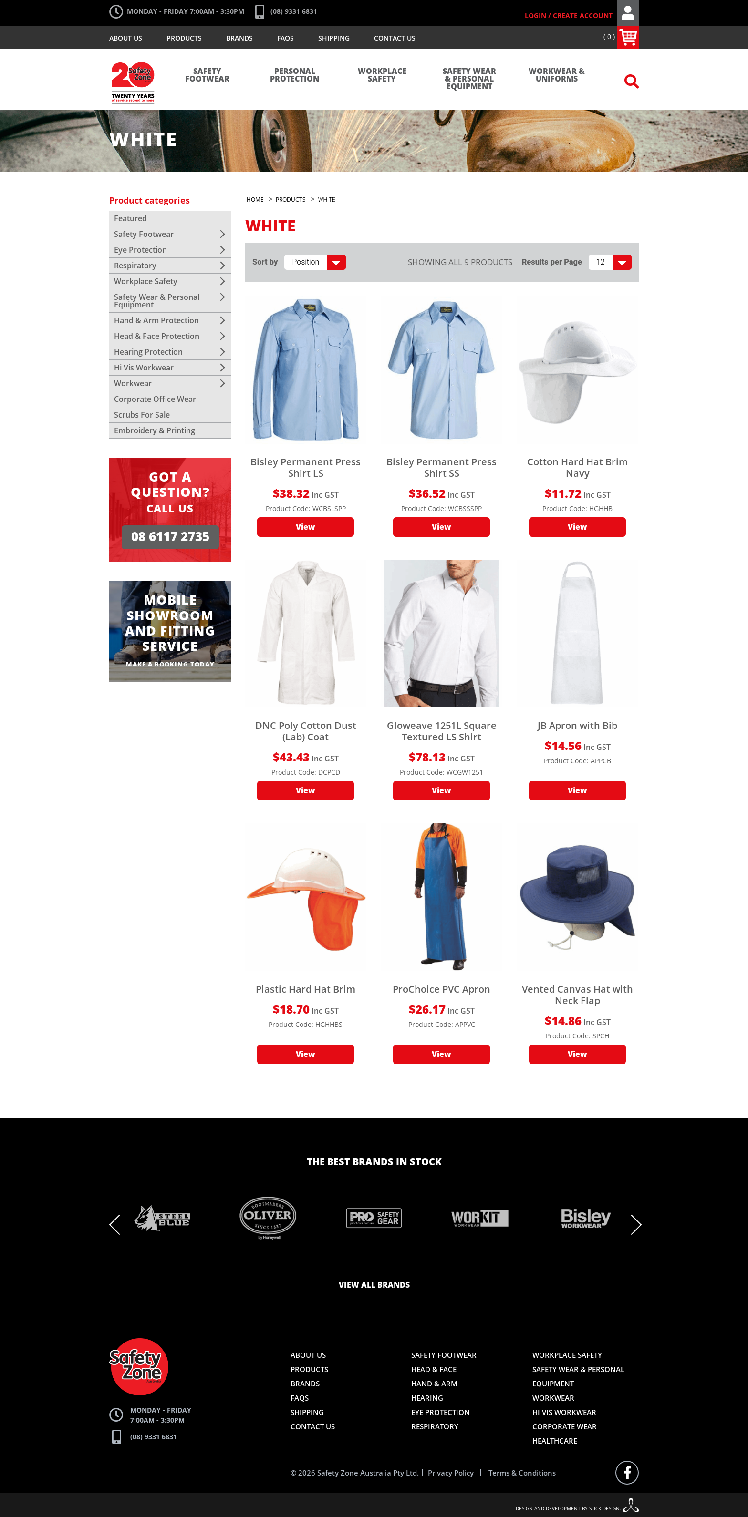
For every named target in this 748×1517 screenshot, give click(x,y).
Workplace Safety (382, 75)
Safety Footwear (207, 75)
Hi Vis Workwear (144, 367)
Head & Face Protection (156, 336)
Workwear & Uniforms (557, 75)
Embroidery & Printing (154, 430)
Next (631, 1225)
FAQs (285, 37)
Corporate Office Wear (155, 399)
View (305, 527)
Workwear (133, 383)
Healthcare (554, 1440)
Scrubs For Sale (142, 415)
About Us (125, 37)
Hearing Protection (148, 352)
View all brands (374, 1285)
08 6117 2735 (170, 537)
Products (184, 37)
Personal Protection (294, 75)
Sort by (265, 261)
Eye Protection (140, 250)
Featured (130, 218)
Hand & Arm (434, 1383)
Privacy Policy (451, 1472)
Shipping (334, 37)
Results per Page (552, 261)
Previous (119, 1225)
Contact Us (395, 37)
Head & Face (434, 1369)
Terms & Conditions (522, 1472)
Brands (239, 37)
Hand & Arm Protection (156, 320)
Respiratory (135, 265)
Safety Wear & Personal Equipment (469, 79)
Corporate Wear (564, 1426)
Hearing (427, 1398)
